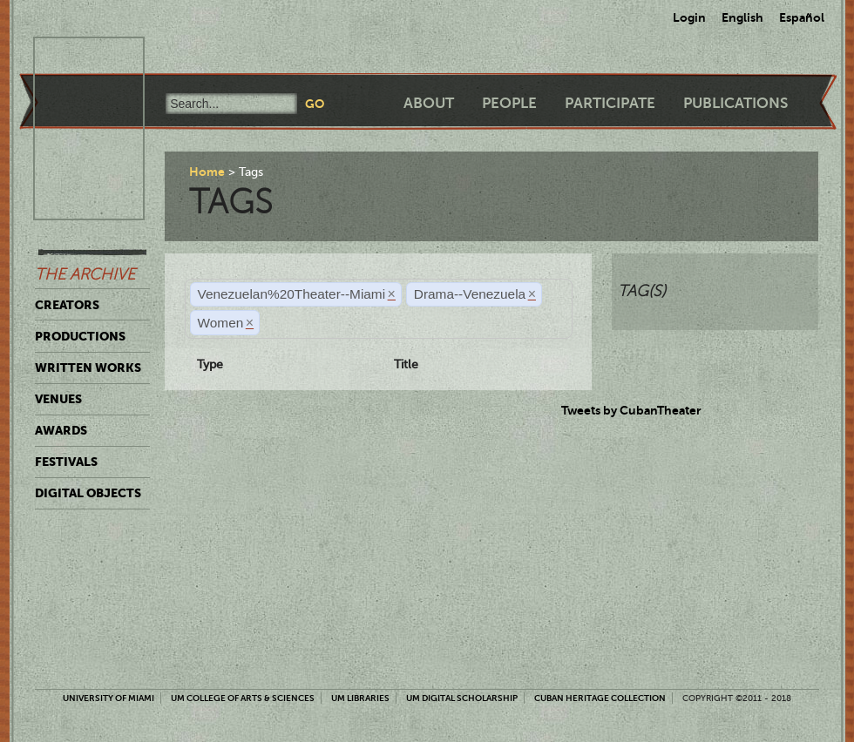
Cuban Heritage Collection (600, 698)
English (742, 17)
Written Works (88, 367)
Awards (61, 430)
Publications (735, 103)
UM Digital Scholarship (462, 698)
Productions (80, 336)
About (428, 103)
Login (689, 17)
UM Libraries (360, 698)
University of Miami (108, 698)
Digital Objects (88, 493)
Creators (67, 305)
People (509, 103)
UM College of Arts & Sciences (243, 698)
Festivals (66, 462)
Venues (58, 399)
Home (207, 172)
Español (801, 17)
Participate (610, 103)
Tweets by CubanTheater (631, 410)
